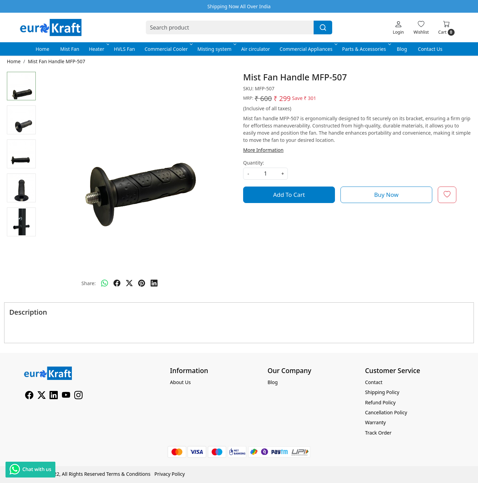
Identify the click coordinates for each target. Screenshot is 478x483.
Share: (89, 283)
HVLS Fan (124, 49)
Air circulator (255, 49)
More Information (263, 150)
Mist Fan (69, 49)
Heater (98, 49)
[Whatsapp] (104, 283)
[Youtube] (66, 396)
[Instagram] (78, 396)
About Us (180, 382)
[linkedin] (154, 283)
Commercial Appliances (308, 49)
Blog (402, 49)
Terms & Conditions (128, 474)
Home (42, 49)
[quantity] (265, 174)
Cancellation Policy (386, 412)
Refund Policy (380, 402)
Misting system (216, 49)
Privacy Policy (169, 474)
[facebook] (117, 283)
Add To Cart (289, 195)
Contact (373, 382)
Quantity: (253, 162)
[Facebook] (29, 396)
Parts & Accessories (366, 49)
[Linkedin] (53, 396)
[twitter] (129, 283)
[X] (41, 396)
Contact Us (430, 49)
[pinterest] (141, 283)
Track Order (378, 432)
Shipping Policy (382, 392)
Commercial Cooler (168, 49)
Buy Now (386, 195)
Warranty (375, 422)
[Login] (398, 27)
